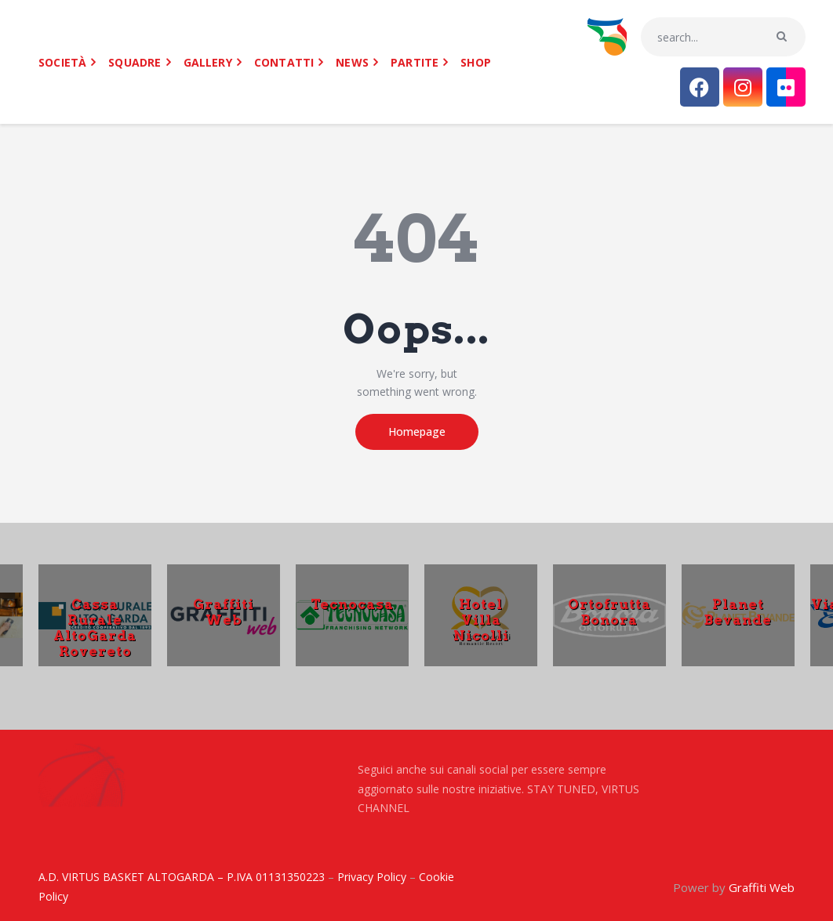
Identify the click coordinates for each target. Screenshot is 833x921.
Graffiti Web (223, 611)
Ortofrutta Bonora (609, 611)
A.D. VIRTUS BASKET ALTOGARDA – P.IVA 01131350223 (181, 876)
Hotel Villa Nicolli (481, 619)
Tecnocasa (352, 603)
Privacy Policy (371, 876)
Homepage (417, 431)
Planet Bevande (738, 611)
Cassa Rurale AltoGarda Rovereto (94, 627)
